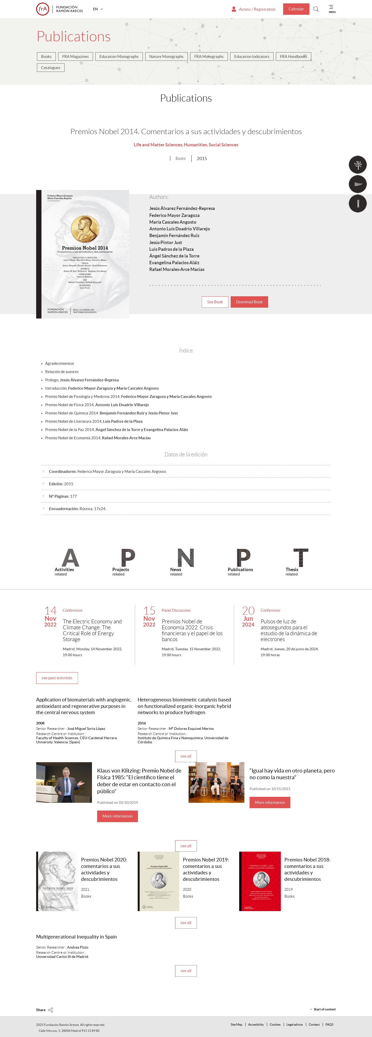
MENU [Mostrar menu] (332, 12)
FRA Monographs (209, 56)
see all (186, 756)
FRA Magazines (75, 56)
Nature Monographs (166, 56)
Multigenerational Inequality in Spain (76, 937)
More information (118, 816)
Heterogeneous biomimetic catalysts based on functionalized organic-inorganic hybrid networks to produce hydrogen (184, 706)
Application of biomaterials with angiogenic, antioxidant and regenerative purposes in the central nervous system (83, 706)
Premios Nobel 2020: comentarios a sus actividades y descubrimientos (104, 869)
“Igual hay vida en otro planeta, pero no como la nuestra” (292, 774)
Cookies (275, 1024)
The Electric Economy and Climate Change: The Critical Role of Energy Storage (92, 630)
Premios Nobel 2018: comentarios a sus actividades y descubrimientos (307, 869)
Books (46, 56)
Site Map (236, 1024)
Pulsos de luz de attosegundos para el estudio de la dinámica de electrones (289, 630)
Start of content (325, 1009)
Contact (314, 1024)
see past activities (57, 678)
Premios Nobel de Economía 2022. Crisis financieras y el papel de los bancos (192, 630)
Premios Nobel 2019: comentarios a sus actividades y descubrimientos (206, 869)
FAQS (329, 1024)
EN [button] (96, 9)
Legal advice (294, 1024)
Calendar (296, 9)
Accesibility (256, 1024)
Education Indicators (251, 56)
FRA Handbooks (293, 56)
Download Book (249, 302)
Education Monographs (119, 56)
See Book (215, 302)
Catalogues (50, 67)
